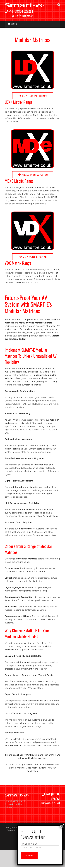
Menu (12, 24)
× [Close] (62, 826)
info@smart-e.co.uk (22, 15)
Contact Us (18, 800)
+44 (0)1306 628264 (19, 11)
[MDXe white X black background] (32, 131)
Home (8, 800)
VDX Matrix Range (33, 257)
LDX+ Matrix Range (32, 96)
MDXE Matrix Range (32, 174)
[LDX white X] (32, 52)
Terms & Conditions (14, 804)
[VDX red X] (32, 213)
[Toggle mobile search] (58, 4)
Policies (8, 807)
